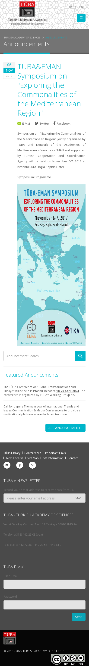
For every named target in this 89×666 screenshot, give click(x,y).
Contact (72, 458)
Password (10, 596)
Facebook (61, 123)
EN (81, 7)
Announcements (56, 37)
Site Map (33, 458)
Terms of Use (14, 458)
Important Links (55, 453)
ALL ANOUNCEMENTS (65, 428)
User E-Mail (10, 576)
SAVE (79, 498)
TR (70, 7)
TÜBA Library (11, 453)
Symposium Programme (34, 177)
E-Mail (24, 123)
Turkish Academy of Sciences (22, 37)
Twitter (42, 123)
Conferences (32, 453)
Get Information (53, 458)
